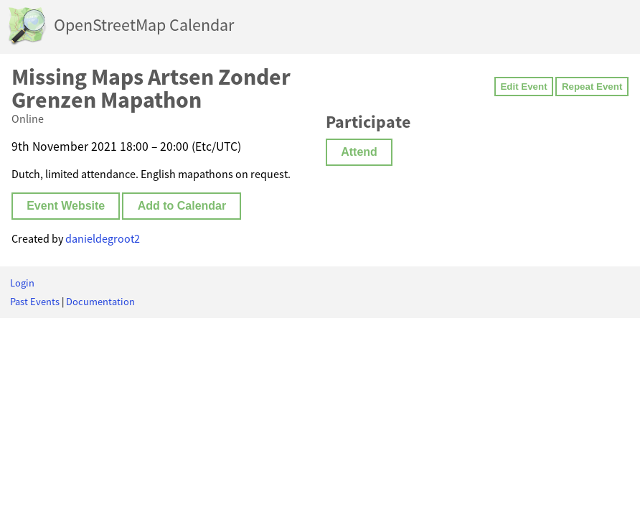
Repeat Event (592, 86)
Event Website (66, 206)
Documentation (100, 301)
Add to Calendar (182, 206)
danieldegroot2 (102, 238)
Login (22, 282)
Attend (359, 152)
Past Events (35, 301)
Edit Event (523, 86)
